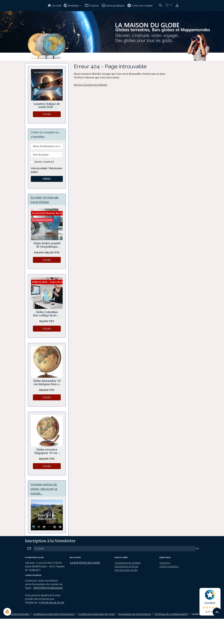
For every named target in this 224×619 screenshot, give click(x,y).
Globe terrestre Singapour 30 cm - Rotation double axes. (46, 451)
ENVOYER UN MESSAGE (48, 588)
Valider (47, 178)
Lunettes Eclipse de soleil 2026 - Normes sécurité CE (46, 105)
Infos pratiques (113, 5)
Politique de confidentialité (171, 614)
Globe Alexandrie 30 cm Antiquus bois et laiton (47, 383)
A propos (164, 563)
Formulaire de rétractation (134, 614)
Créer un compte (139, 5)
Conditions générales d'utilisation (53, 614)
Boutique (71, 5)
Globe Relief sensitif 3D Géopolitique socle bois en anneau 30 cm (46, 245)
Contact (92, 5)
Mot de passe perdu (126, 570)
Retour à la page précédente (91, 84)
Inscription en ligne (127, 566)
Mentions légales (18, 614)
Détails (47, 114)
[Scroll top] (217, 612)
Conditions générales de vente (96, 614)
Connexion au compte (128, 563)
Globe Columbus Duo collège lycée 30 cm (47, 314)
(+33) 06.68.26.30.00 (51, 603)
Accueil (54, 5)
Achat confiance (169, 566)
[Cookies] (7, 612)
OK (197, 548)
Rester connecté (44, 161)
